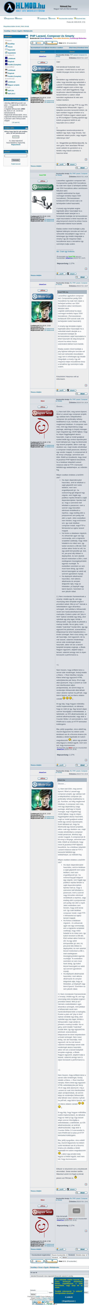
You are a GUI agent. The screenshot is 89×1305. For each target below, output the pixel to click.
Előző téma (73, 47)
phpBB (37, 1296)
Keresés (52, 18)
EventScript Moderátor (78, 38)
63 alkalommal (49, 101)
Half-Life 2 (11, 93)
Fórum (10, 47)
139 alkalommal (49, 447)
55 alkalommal (49, 219)
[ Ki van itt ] (16, 122)
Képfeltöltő (12, 53)
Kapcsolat (11, 50)
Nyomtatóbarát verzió (38, 47)
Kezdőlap (11, 44)
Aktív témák (25, 26)
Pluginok (11, 61)
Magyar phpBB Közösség (50, 1298)
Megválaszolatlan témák (11, 26)
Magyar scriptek (13, 85)
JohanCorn (42, 56)
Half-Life (11, 90)
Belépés (18, 18)
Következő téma (83, 47)
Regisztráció (9, 18)
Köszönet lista (79, 18)
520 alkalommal (49, 221)
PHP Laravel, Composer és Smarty (52, 35)
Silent (42, 401)
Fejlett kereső (15, 164)
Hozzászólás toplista (65, 18)
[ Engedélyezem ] (69, 1301)
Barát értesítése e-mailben (54, 47)
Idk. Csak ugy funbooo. (65, 251)
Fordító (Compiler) (14, 64)
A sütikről (69, 1297)
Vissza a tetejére (36, 166)
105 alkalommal (49, 102)
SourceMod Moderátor (61, 38)
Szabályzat (42, 18)
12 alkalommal (49, 445)
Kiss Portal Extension (41, 1299)
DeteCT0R (42, 175)
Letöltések (11, 58)
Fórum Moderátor (46, 38)
